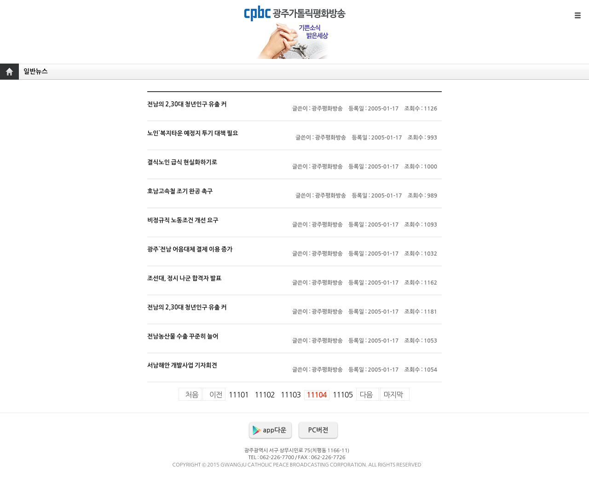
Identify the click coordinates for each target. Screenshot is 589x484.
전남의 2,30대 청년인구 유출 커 (294, 111)
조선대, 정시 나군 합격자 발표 (294, 285)
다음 (365, 394)
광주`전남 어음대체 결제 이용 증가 (294, 256)
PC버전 (318, 430)
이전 (215, 394)
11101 (238, 394)
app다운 (275, 430)
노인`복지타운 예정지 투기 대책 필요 (294, 140)
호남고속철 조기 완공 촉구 (294, 198)
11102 (264, 394)
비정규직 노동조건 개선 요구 (294, 227)
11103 (290, 394)
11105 (342, 394)
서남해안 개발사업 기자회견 (294, 372)
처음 (191, 394)
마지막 (393, 394)
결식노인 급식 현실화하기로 (294, 169)
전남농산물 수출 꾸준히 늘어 (294, 343)
